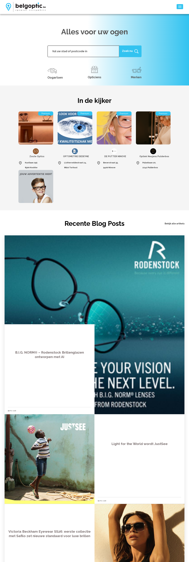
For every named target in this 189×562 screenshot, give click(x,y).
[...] (83, 51)
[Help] (130, 51)
